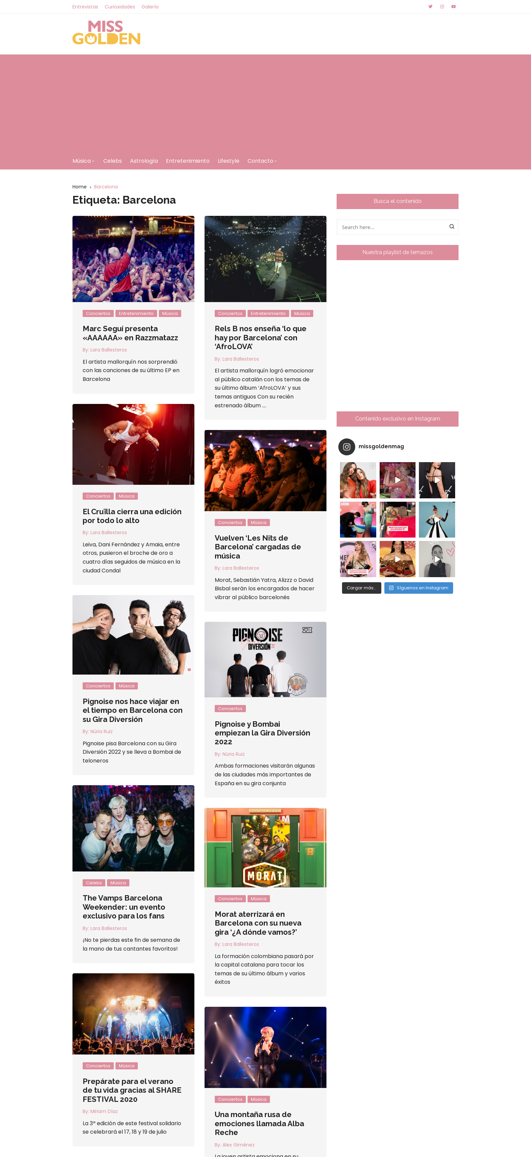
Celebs (112, 161)
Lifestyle (228, 161)
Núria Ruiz (127, 722)
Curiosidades (120, 6)
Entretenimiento (188, 161)
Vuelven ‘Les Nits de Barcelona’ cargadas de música (258, 547)
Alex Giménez (238, 1144)
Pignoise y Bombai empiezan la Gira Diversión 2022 (236, 727)
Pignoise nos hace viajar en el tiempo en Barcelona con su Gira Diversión (159, 701)
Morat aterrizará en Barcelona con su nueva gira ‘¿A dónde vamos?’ (232, 904)
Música (81, 161)
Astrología (144, 161)
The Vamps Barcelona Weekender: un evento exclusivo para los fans (150, 883)
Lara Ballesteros (108, 349)
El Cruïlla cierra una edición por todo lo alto (132, 516)
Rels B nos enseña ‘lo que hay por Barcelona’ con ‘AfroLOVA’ (260, 337)
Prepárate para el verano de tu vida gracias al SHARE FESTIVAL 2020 (132, 1090)
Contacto (260, 161)
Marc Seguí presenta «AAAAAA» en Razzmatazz (130, 333)
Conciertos (98, 313)
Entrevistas (85, 6)
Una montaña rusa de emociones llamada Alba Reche (259, 1123)
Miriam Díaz (104, 1111)
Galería (150, 6)
